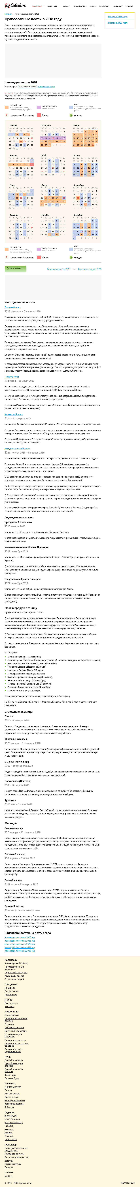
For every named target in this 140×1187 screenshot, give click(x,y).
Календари (37, 6)
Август (45, 185)
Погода (8, 1090)
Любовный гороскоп (14, 1027)
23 (13, 145)
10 (17, 138)
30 (13, 148)
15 (10, 142)
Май (44, 155)
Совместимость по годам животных (14, 1050)
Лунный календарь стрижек (14, 1064)
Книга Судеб (11, 1116)
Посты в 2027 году (118, 23)
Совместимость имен (15, 1040)
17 (17, 142)
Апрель (13, 155)
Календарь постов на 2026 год (20, 941)
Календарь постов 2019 (89, 269)
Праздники (53, 6)
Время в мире (11, 1097)
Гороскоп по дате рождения (13, 1035)
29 (10, 148)
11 (21, 138)
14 (32, 138)
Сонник (129, 6)
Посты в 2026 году (118, 17)
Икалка (8, 1133)
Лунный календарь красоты (14, 1070)
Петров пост (12, 376)
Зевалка (9, 1136)
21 (32, 142)
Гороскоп (9, 1024)
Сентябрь (79, 185)
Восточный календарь (16, 1031)
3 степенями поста (27, 87)
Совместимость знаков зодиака (16, 1019)
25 (21, 145)
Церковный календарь (16, 972)
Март (76, 125)
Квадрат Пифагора (14, 1122)
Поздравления (12, 991)
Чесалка (9, 1129)
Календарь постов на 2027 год (20, 944)
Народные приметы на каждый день (16, 1149)
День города (11, 995)
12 (25, 138)
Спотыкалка (11, 1139)
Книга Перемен (12, 1119)
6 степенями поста (46, 87)
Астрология (79, 6)
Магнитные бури (13, 1087)
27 (28, 145)
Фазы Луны (10, 1075)
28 (32, 145)
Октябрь (14, 215)
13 (28, 138)
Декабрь (78, 215)
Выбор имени (11, 1003)
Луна (92, 6)
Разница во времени (15, 1100)
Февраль (46, 125)
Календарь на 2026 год (16, 963)
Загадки (8, 1160)
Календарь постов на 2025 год (20, 937)
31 (17, 148)
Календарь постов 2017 (58, 269)
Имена (66, 6)
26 (25, 145)
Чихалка (9, 1126)
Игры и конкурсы (13, 1164)
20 (28, 142)
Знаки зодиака (12, 1015)
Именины (9, 1006)
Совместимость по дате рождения (16, 1044)
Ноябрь (45, 215)
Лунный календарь (14, 1060)
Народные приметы (14, 1154)
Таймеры (9, 1107)
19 (25, 142)
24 (17, 145)
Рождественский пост (17, 448)
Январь (13, 125)
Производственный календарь (14, 968)
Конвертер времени (14, 1104)
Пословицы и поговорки (16, 1157)
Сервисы (103, 6)
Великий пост (13, 307)
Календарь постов (14, 976)
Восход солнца (12, 1094)
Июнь (77, 155)
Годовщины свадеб (14, 979)
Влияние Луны (12, 1078)
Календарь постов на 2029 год (20, 951)
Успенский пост (14, 414)
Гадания (117, 6)
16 (13, 142)
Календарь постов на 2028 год (20, 947)
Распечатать (17, 268)
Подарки (9, 1167)
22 (10, 145)
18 (21, 142)
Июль (12, 185)
